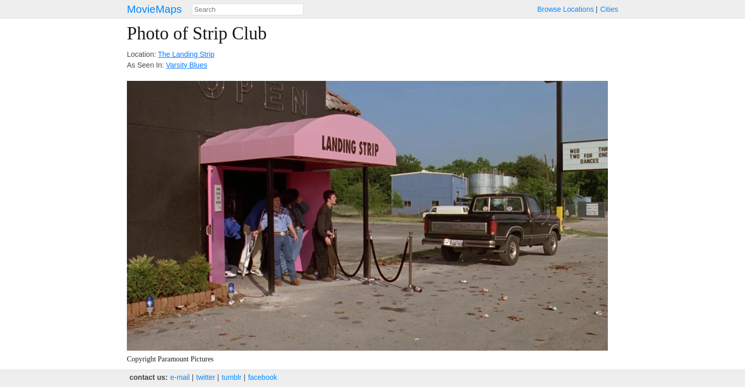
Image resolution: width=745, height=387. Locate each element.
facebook (262, 377)
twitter (205, 377)
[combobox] (247, 9)
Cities (609, 9)
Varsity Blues (186, 65)
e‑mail (180, 377)
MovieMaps (154, 9)
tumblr (232, 377)
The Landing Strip (186, 54)
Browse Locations (565, 9)
